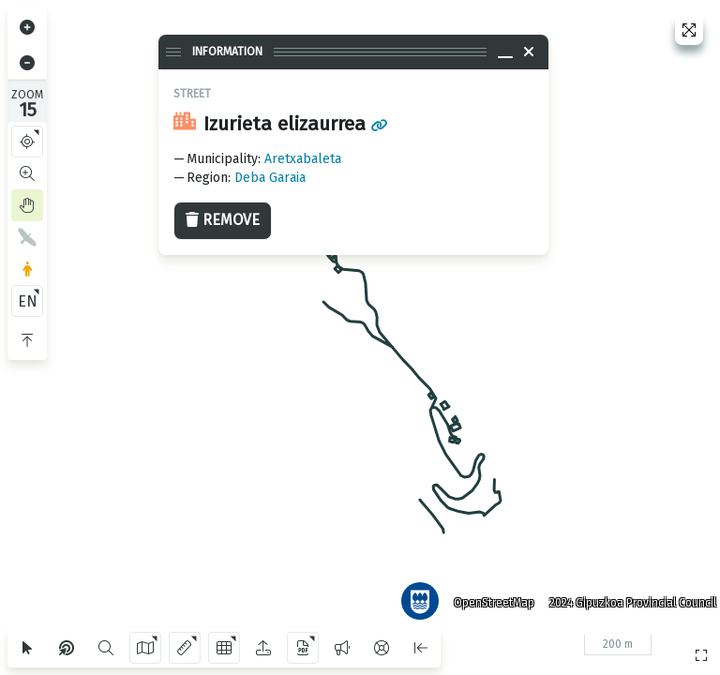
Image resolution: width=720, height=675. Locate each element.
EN (28, 301)
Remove (223, 220)
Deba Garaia (270, 178)
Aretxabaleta (302, 159)
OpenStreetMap (486, 595)
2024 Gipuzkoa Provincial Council (625, 595)
